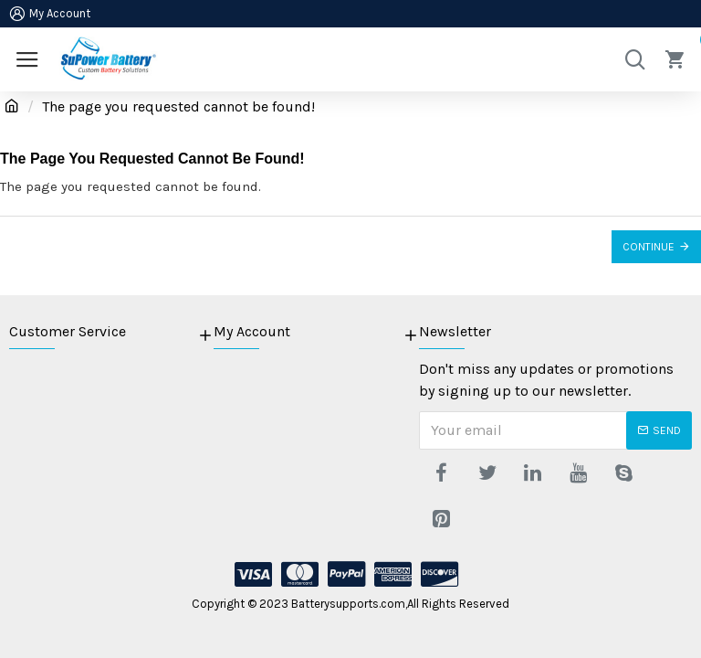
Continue (649, 246)
